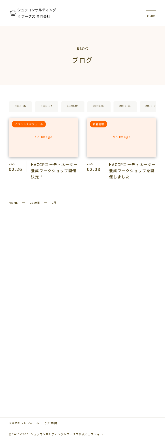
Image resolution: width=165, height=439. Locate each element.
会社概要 (51, 423)
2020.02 (125, 106)
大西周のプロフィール (24, 423)
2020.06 (46, 106)
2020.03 (99, 106)
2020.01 (151, 106)
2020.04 (73, 106)
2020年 (35, 202)
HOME (13, 202)
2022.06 (20, 106)
